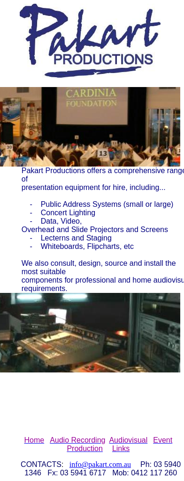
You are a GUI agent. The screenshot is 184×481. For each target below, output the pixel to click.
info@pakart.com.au (100, 464)
